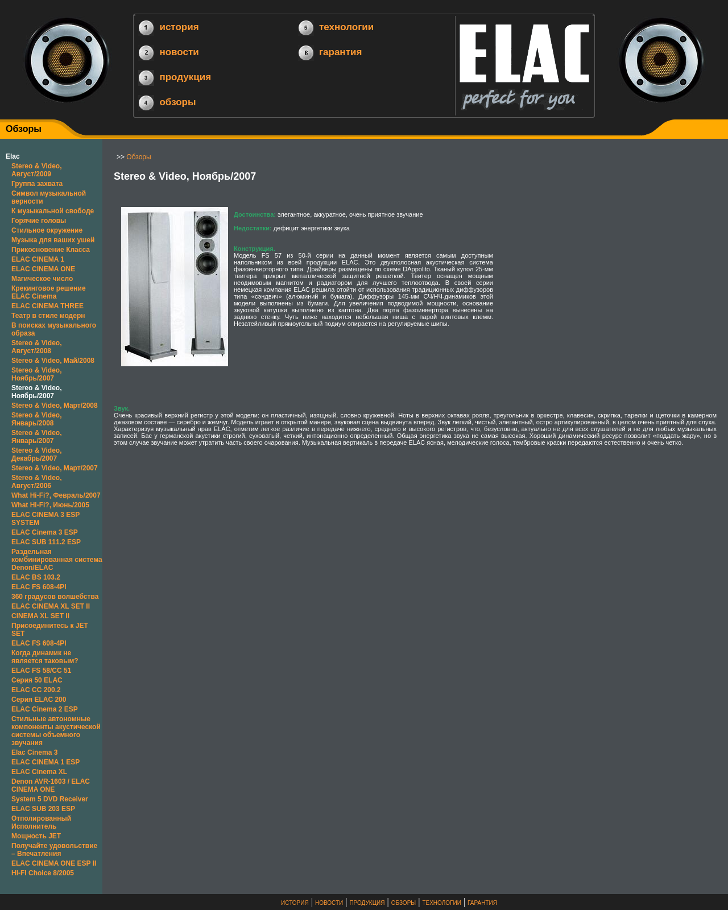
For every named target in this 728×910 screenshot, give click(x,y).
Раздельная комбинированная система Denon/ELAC (56, 560)
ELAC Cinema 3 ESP (44, 532)
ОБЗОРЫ (403, 903)
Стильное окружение (46, 230)
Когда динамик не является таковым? (44, 657)
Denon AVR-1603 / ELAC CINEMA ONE (50, 785)
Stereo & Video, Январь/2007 (36, 437)
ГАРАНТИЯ (482, 903)
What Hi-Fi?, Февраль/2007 (56, 495)
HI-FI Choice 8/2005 (42, 873)
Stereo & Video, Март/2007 (54, 468)
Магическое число (42, 279)
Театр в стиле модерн (48, 316)
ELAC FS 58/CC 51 (41, 671)
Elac (13, 156)
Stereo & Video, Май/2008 (52, 361)
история (178, 27)
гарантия (340, 52)
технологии (346, 27)
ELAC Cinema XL (39, 772)
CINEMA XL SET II (40, 616)
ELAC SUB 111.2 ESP (46, 542)
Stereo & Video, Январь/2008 (36, 419)
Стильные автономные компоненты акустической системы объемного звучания (56, 731)
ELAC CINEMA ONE (43, 269)
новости (178, 52)
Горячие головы (38, 221)
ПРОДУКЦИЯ (366, 903)
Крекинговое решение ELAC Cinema (48, 292)
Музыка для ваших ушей (52, 240)
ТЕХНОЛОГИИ (441, 903)
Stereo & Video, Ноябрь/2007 (36, 374)
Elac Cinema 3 (34, 752)
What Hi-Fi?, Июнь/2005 (50, 505)
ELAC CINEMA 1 (37, 259)
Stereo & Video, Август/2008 (36, 347)
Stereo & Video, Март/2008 (54, 406)
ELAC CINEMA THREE (47, 306)
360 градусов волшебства (54, 597)
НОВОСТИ (329, 903)
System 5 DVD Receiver (49, 799)
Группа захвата (37, 184)
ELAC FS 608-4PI (39, 587)
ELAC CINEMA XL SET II (50, 606)
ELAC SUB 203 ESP (43, 809)
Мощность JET (36, 836)
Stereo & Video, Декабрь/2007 (36, 454)
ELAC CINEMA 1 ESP (45, 762)
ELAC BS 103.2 (35, 577)
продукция (185, 77)
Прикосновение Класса (50, 250)
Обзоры (138, 157)
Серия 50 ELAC (37, 680)
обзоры (177, 101)
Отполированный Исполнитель (41, 822)
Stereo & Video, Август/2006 (36, 482)
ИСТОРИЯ (295, 903)
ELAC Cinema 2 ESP (44, 709)
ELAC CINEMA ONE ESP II (53, 863)
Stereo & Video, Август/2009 (36, 170)
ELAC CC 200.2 (36, 690)
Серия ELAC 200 (38, 700)
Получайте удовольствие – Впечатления (54, 850)
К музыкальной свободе (52, 211)
